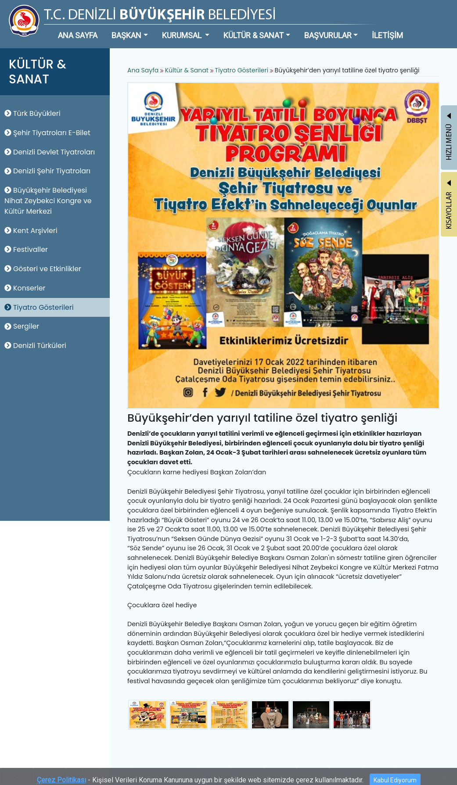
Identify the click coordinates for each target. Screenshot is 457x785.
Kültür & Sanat (187, 70)
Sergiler (21, 326)
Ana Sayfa (142, 70)
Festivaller (26, 249)
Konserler (24, 288)
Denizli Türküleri (35, 346)
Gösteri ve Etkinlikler (42, 269)
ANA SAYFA (77, 35)
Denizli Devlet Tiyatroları (49, 152)
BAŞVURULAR (328, 35)
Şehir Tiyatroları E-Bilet (47, 133)
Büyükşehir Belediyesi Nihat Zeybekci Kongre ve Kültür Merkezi (48, 200)
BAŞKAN (126, 35)
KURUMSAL (182, 35)
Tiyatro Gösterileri (39, 307)
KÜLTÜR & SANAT (253, 35)
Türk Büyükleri (32, 113)
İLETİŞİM (387, 35)
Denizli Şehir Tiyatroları (47, 171)
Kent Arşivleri (31, 231)
